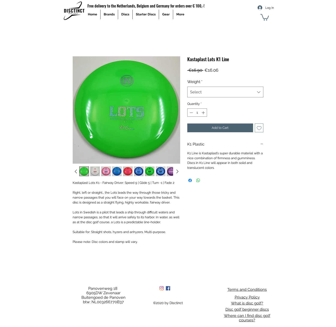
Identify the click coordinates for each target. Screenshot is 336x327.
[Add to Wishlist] (259, 127)
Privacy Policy (247, 297)
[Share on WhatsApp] (198, 180)
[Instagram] (161, 288)
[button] (264, 17)
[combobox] (225, 92)
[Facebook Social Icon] (168, 288)
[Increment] (204, 113)
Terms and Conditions (247, 289)
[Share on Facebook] (190, 180)
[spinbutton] (197, 113)
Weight (194, 81)
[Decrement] (191, 113)
